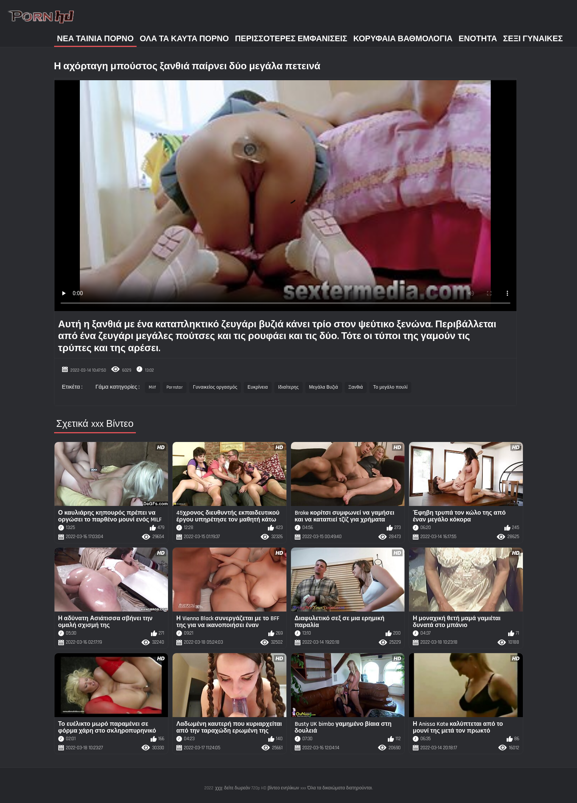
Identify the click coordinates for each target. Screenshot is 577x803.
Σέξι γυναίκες (533, 39)
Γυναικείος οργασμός (215, 387)
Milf (152, 387)
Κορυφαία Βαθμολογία (403, 39)
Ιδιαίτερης (288, 387)
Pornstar (174, 387)
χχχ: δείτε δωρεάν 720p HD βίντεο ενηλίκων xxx (260, 788)
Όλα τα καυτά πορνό (184, 39)
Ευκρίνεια (257, 387)
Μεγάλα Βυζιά (323, 387)
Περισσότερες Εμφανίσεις (291, 39)
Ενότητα (478, 39)
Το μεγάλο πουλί (390, 387)
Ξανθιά (355, 387)
